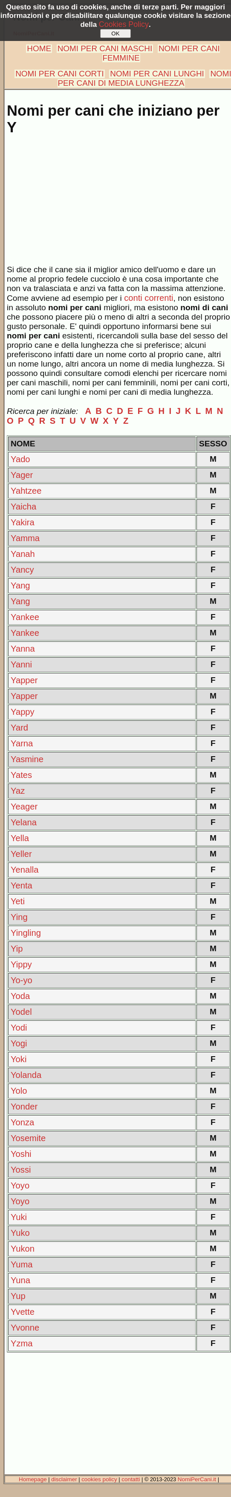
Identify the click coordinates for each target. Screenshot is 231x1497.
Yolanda (26, 1075)
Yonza (22, 1122)
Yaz (18, 790)
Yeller (21, 854)
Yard (19, 727)
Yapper (24, 680)
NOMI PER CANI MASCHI (105, 48)
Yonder (24, 1106)
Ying (19, 917)
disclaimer (64, 1479)
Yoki (18, 1059)
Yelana (24, 822)
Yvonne (25, 1327)
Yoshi (21, 1154)
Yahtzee (26, 490)
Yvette (23, 1311)
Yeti (18, 901)
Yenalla (24, 869)
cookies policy (99, 1479)
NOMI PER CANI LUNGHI (157, 73)
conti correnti (148, 298)
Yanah (23, 554)
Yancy (22, 569)
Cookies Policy (124, 24)
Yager (22, 475)
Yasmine (27, 759)
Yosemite (28, 1138)
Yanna (23, 648)
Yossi (21, 1169)
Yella (20, 838)
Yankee (25, 617)
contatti (130, 1479)
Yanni (21, 664)
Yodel (21, 1011)
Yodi (19, 1027)
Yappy (23, 711)
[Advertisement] (117, 205)
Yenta (21, 885)
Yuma (22, 1264)
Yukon (23, 1248)
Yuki (19, 1217)
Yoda (20, 996)
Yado (20, 459)
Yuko (20, 1233)
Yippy (21, 964)
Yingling (26, 933)
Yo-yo (21, 980)
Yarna (22, 743)
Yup (18, 1296)
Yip (17, 948)
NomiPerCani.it (197, 1479)
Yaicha (23, 506)
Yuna (20, 1280)
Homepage (33, 1479)
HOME (39, 48)
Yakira (23, 522)
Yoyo (20, 1185)
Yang (20, 585)
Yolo (19, 1090)
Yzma (22, 1343)
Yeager (24, 806)
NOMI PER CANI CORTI (59, 73)
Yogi (19, 1043)
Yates (21, 775)
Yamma (25, 538)
